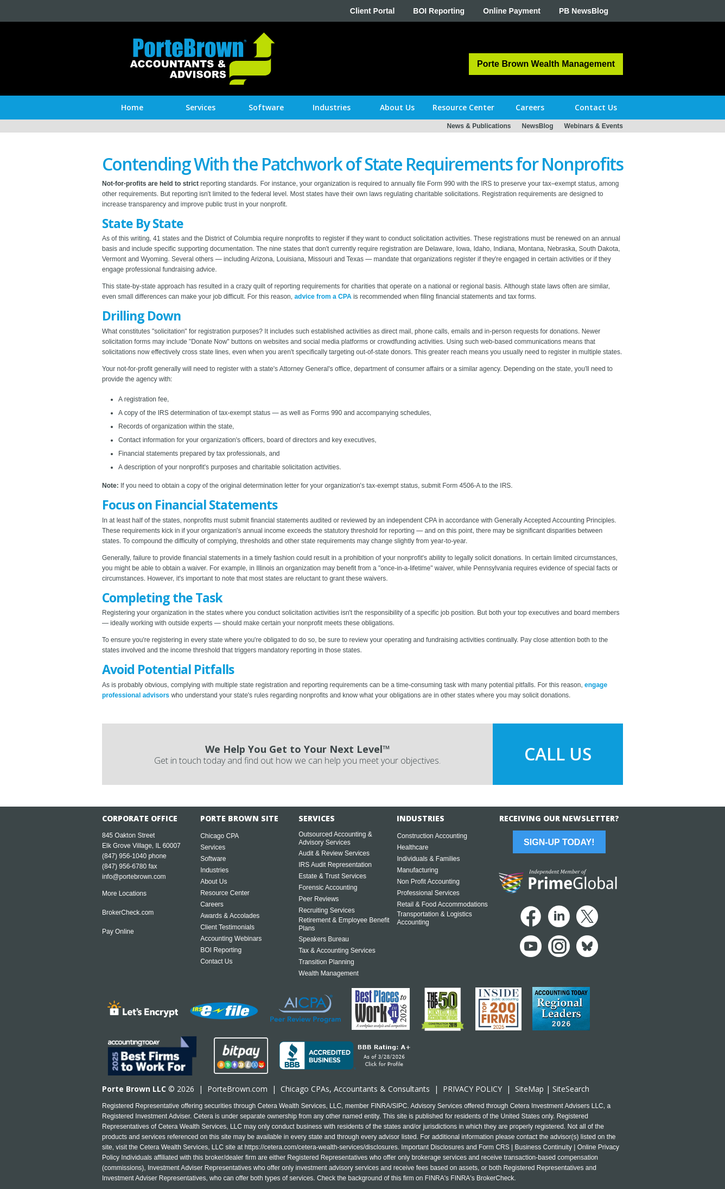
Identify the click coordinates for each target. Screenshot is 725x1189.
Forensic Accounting (327, 887)
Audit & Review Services (334, 853)
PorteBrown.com (237, 1089)
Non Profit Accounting (428, 881)
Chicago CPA (219, 836)
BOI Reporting (439, 11)
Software (213, 859)
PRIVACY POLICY (472, 1089)
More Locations (124, 893)
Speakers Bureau (323, 939)
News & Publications (479, 126)
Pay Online (118, 931)
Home (132, 107)
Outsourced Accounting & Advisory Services (335, 838)
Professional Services (428, 893)
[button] (200, 107)
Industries (214, 870)
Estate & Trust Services (332, 876)
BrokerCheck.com (128, 912)
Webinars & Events (593, 126)
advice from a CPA (322, 296)
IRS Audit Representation (335, 865)
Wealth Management (328, 973)
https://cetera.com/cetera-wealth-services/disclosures (321, 1147)
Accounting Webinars (231, 938)
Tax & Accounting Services (336, 950)
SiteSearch (570, 1089)
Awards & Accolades (229, 916)
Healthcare (412, 847)
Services (212, 847)
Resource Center (225, 893)
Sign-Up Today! (559, 842)
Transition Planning (326, 962)
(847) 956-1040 (124, 856)
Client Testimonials (227, 927)
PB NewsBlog (583, 11)
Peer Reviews (318, 899)
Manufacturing (417, 870)
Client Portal (372, 11)
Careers (212, 904)
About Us (213, 881)
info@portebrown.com (134, 876)
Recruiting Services (326, 910)
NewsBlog (538, 126)
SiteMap (529, 1089)
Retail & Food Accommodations (442, 904)
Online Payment (511, 11)
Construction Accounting (432, 836)
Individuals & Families (428, 859)
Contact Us (216, 961)
